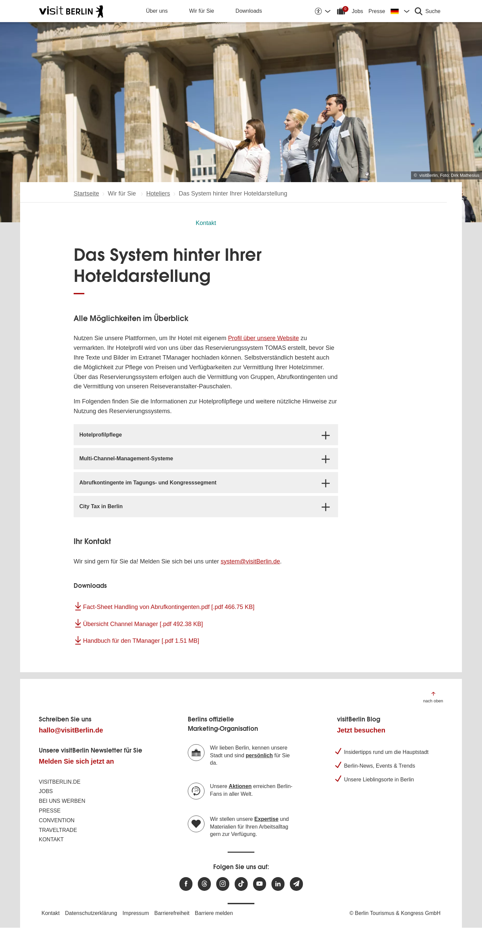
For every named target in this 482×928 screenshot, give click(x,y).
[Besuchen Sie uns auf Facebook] (185, 884)
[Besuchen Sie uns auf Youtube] (259, 884)
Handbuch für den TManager (141, 640)
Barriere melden (214, 913)
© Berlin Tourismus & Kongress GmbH (394, 913)
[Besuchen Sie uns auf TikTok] (241, 884)
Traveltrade (58, 830)
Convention (57, 820)
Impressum (136, 913)
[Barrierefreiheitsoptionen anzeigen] (322, 11)
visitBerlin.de (59, 782)
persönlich (259, 755)
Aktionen (240, 786)
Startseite (86, 193)
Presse (377, 11)
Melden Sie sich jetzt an (76, 761)
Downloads (249, 11)
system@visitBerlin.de (250, 561)
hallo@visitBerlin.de (71, 730)
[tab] (206, 434)
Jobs (357, 11)
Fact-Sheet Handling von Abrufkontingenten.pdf (168, 607)
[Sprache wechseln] (400, 11)
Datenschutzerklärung (91, 913)
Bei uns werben (62, 801)
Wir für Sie (201, 11)
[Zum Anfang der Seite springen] (433, 697)
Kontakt (205, 223)
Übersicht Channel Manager (143, 624)
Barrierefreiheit (171, 913)
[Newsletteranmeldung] (296, 884)
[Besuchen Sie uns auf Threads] (204, 884)
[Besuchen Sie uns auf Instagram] (222, 884)
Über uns (157, 11)
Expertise (266, 819)
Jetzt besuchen (361, 730)
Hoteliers (158, 193)
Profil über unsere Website (263, 338)
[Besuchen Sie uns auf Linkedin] (278, 884)
